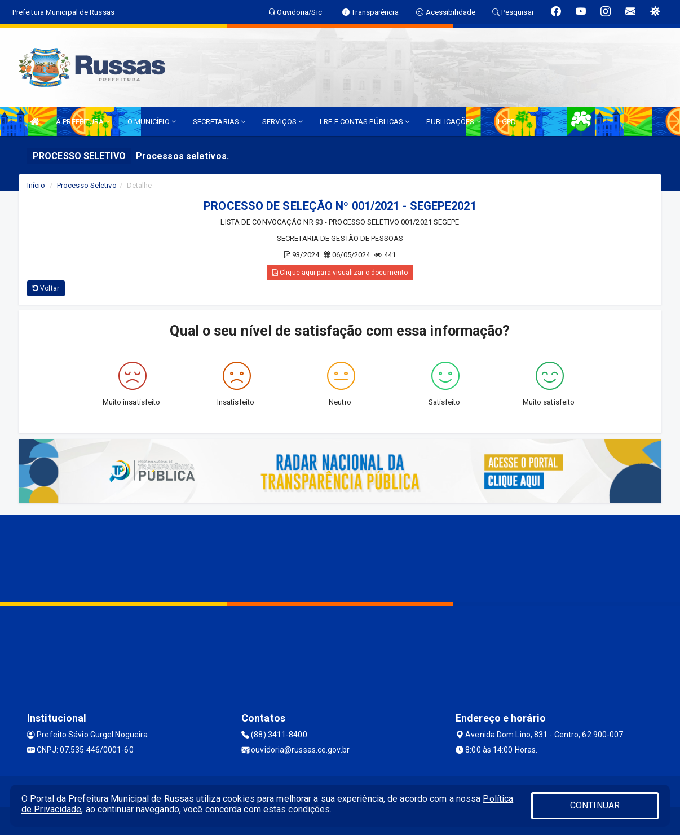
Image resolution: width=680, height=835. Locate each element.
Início (36, 185)
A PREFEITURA (83, 121)
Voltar (46, 288)
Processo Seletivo (87, 185)
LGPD (507, 121)
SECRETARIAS (219, 121)
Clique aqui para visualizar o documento (340, 272)
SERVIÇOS (282, 121)
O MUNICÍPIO (151, 121)
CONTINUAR (595, 805)
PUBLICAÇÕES (453, 121)
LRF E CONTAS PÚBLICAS (364, 121)
